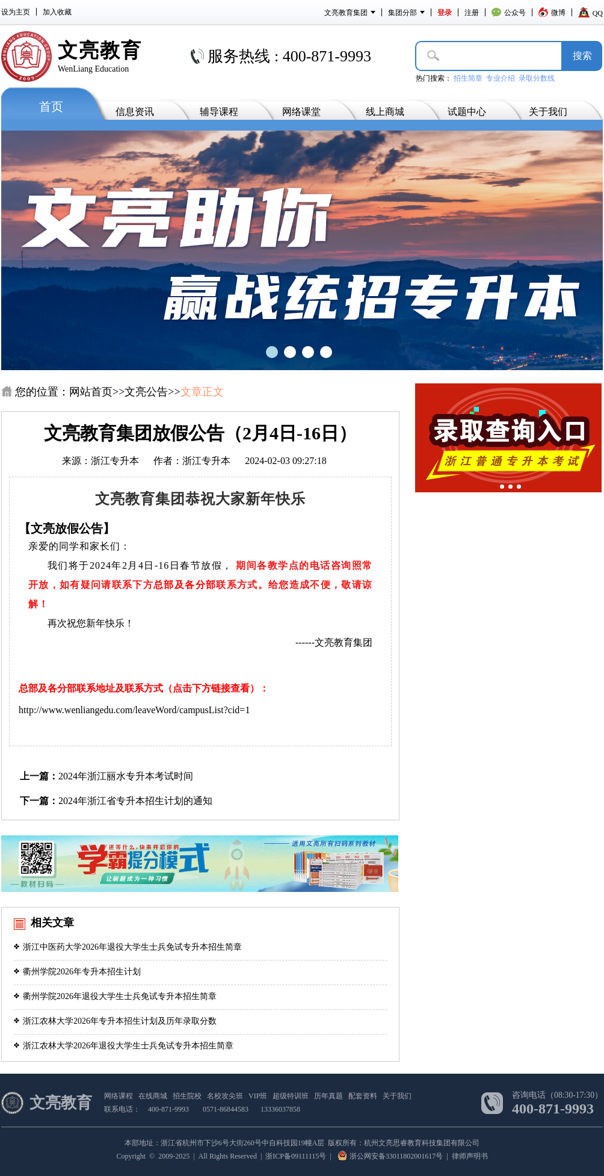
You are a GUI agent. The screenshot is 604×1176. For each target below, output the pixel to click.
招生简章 (468, 78)
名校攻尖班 (225, 1096)
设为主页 (15, 12)
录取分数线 (537, 78)
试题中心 (467, 112)
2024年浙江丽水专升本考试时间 (125, 776)
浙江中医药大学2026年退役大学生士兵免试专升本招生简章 (128, 947)
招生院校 (187, 1096)
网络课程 (118, 1096)
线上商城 (385, 112)
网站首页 (90, 392)
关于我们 (548, 112)
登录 (444, 12)
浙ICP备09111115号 (295, 1156)
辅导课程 (219, 112)
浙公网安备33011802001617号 (390, 1156)
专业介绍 (500, 78)
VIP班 (257, 1096)
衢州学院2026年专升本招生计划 (77, 971)
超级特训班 (291, 1096)
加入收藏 (57, 12)
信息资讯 (135, 112)
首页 (51, 106)
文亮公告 (146, 392)
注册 (471, 12)
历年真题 (328, 1096)
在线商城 (152, 1096)
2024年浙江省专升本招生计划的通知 (135, 801)
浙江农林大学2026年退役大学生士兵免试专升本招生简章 (123, 1045)
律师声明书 (470, 1156)
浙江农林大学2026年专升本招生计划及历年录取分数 (115, 1021)
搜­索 (582, 56)
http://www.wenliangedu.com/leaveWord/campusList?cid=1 (134, 710)
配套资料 (362, 1096)
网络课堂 (301, 112)
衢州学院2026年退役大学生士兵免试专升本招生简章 (115, 996)
